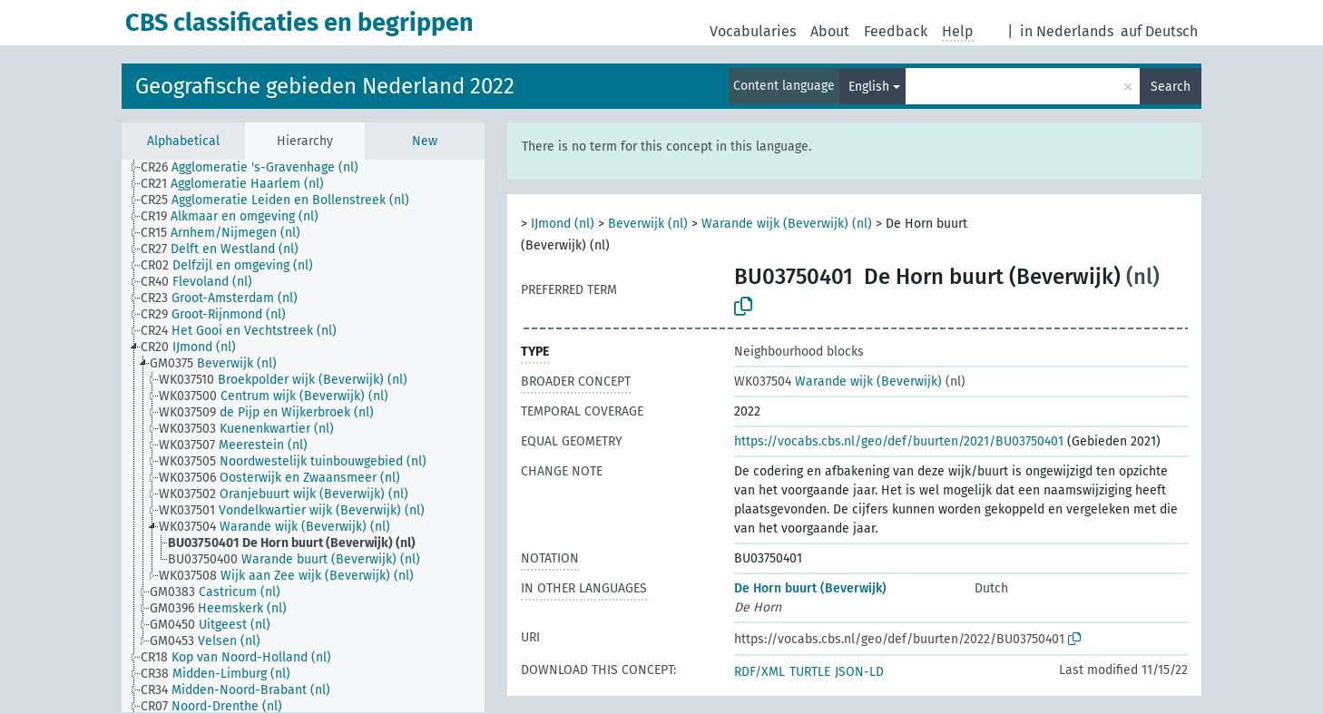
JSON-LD (859, 672)
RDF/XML (759, 672)
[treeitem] (257, 168)
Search (1171, 86)
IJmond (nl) (562, 223)
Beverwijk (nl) (648, 223)
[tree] (303, 436)
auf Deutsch (1159, 31)
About (829, 31)
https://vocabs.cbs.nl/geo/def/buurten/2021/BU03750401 (898, 441)
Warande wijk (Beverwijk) (838, 381)
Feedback (895, 31)
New (424, 141)
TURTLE (809, 672)
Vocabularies (753, 31)
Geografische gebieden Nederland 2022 (324, 86)
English (868, 86)
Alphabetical (183, 141)
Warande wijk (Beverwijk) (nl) (786, 223)
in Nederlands (1066, 31)
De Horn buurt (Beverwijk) (810, 588)
